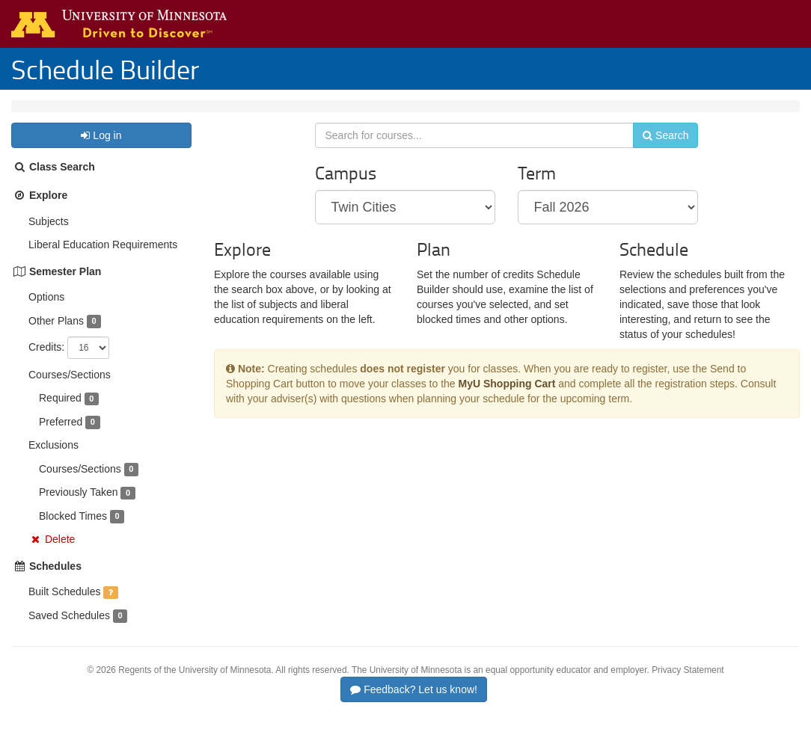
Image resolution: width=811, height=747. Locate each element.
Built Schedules (64, 606)
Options (46, 312)
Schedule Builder (105, 68)
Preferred (60, 437)
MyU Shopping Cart (507, 408)
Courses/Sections (69, 390)
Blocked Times (73, 531)
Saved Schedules (69, 630)
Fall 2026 (110, 114)
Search (655, 154)
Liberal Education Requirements (102, 259)
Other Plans (56, 336)
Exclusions (53, 460)
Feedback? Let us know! (413, 704)
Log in (101, 150)
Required (60, 413)
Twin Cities (47, 114)
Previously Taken (78, 507)
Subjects (48, 236)
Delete (60, 554)
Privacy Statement (687, 685)
